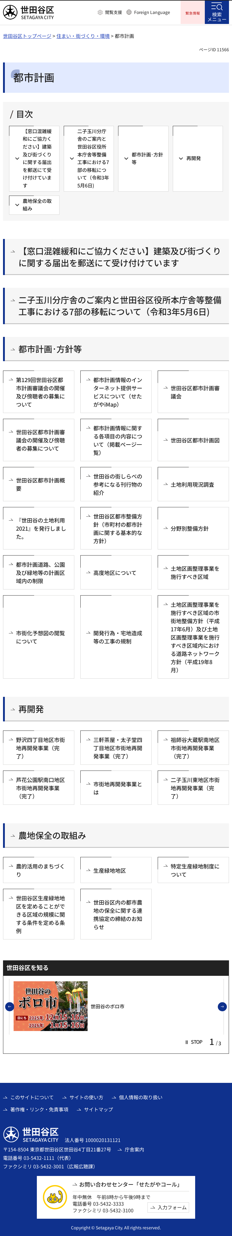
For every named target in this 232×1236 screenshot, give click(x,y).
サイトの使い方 (86, 1096)
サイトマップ (98, 1108)
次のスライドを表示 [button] (226, 1006)
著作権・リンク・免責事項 (39, 1108)
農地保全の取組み (52, 835)
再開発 (31, 708)
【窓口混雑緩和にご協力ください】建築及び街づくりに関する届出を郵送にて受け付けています (119, 256)
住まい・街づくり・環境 (83, 35)
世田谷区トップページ (27, 35)
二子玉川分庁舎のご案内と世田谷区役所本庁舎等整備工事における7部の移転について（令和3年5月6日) (119, 305)
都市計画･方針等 (50, 348)
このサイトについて (32, 1096)
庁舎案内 (134, 1148)
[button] (110, 12)
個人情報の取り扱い (141, 1096)
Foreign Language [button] (152, 12)
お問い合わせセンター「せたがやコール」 (130, 1183)
